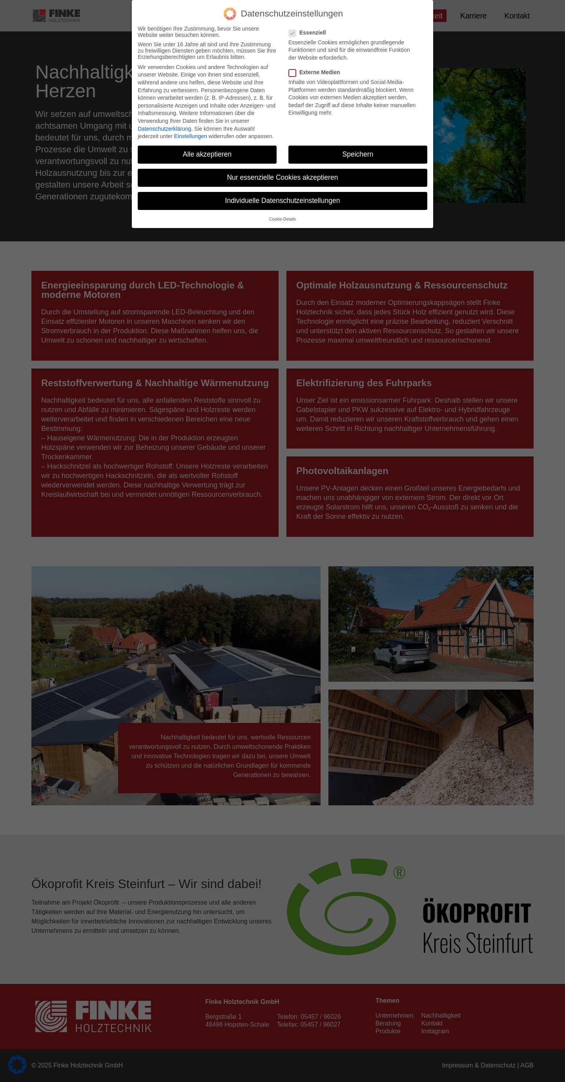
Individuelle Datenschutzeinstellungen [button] (282, 200)
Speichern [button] (358, 154)
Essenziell (309, 32)
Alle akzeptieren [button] (207, 154)
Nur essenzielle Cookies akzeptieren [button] (282, 177)
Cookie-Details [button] (282, 219)
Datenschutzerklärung (164, 129)
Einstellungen (190, 136)
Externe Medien (316, 72)
